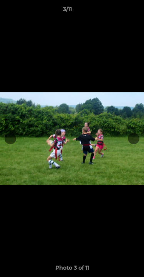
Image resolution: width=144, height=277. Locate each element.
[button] (116, 11)
